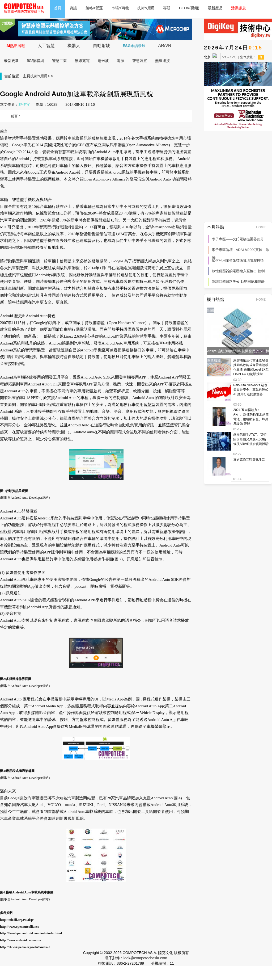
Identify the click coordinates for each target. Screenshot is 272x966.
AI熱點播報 (15, 46)
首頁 (57, 8)
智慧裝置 (139, 60)
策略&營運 (94, 8)
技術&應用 (146, 8)
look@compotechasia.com (145, 958)
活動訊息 (238, 8)
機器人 (73, 45)
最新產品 (215, 8)
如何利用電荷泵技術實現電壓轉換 (238, 260)
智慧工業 (59, 60)
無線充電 (82, 60)
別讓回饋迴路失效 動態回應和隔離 (238, 282)
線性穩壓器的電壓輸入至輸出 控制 (238, 271)
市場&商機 (120, 8)
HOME (262, 227)
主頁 (26, 76)
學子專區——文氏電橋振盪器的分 (238, 239)
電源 (120, 60)
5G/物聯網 (35, 60)
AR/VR (164, 45)
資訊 (73, 8)
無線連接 (162, 60)
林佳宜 (24, 104)
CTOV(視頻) (189, 8)
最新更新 (11, 60)
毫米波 (103, 60)
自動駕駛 (101, 45)
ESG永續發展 (134, 46)
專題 (167, 8)
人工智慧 (46, 45)
